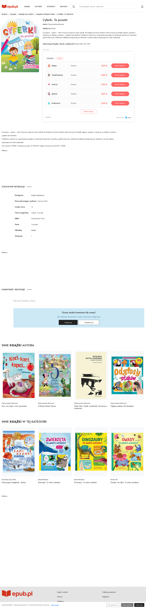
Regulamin (105, 597)
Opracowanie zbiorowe (56, 24)
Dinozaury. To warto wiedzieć (85, 482)
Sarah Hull (113, 479)
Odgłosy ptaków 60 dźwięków (122, 406)
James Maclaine (43, 479)
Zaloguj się (68, 322)
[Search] (74, 6)
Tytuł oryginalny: (22, 213)
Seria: (17, 224)
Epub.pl (5, 14)
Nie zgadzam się (113, 605)
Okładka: (18, 230)
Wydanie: (19, 236)
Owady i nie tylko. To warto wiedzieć (124, 482)
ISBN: (17, 218)
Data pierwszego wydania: (26, 201)
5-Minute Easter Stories (47, 406)
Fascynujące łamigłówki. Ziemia (14, 482)
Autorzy (38, 6)
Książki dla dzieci (26, 14)
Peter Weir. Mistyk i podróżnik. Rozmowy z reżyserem (90, 407)
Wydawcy (51, 6)
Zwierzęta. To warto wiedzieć (49, 482)
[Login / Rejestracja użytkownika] (142, 6)
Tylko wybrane (127, 605)
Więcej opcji (55, 605)
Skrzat (53, 28)
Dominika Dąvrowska (9, 479)
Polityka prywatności (109, 592)
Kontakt (64, 6)
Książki (27, 6)
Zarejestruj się (88, 322)
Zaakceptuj (139, 605)
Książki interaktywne (45, 14)
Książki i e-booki (62, 592)
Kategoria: (19, 195)
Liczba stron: (20, 207)
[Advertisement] (60, 168)
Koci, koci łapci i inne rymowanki (14, 406)
